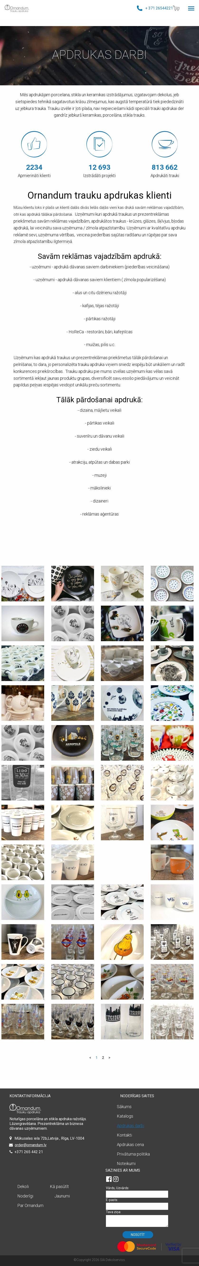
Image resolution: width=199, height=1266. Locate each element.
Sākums (124, 1106)
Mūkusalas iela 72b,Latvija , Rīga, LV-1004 (49, 1138)
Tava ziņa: (138, 1218)
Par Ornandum (30, 1205)
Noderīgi (25, 1195)
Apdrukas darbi (130, 1125)
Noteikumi (126, 1163)
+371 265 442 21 (28, 1152)
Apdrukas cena (130, 1144)
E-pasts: (138, 1204)
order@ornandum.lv (31, 1145)
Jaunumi (62, 1195)
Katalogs (125, 1116)
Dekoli (23, 1186)
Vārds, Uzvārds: (138, 1192)
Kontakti (124, 1135)
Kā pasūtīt (59, 1186)
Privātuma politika (133, 1154)
